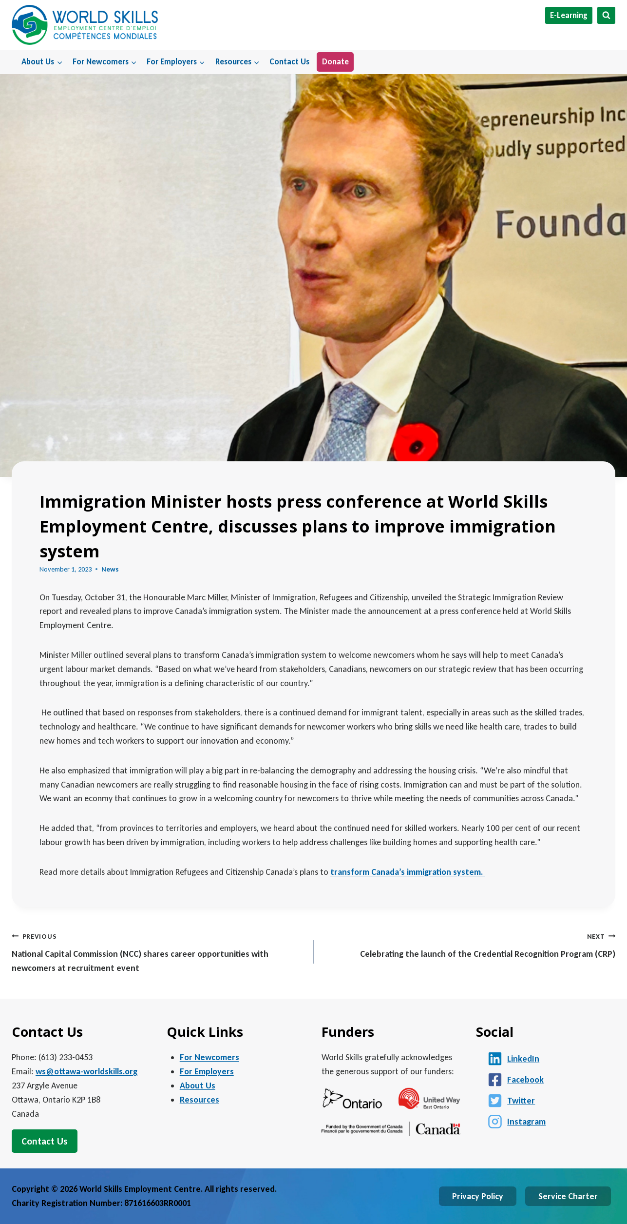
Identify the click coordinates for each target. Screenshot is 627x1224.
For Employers (207, 1071)
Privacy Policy (477, 1196)
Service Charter (568, 1196)
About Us (197, 1085)
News (110, 569)
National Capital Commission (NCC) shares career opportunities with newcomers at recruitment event (158, 951)
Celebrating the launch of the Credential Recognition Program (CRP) (469, 944)
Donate (335, 62)
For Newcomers (209, 1057)
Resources (199, 1099)
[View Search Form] (606, 15)
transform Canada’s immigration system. (407, 872)
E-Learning (569, 15)
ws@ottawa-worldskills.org (86, 1071)
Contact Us (289, 62)
